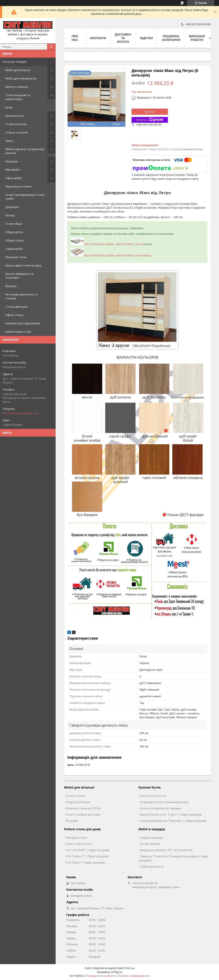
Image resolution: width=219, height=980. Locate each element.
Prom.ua (129, 968)
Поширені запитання (171, 38)
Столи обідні (13, 224)
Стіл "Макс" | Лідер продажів (85, 862)
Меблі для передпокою (21, 78)
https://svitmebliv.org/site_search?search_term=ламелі (111, 255)
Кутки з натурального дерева (160, 808)
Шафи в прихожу (151, 837)
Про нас (75, 38)
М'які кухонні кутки (153, 796)
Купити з (149, 120)
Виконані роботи (197, 38)
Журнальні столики (18, 186)
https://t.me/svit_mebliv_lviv (20, 413)
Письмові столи (15, 257)
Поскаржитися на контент (101, 975)
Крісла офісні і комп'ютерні (23, 265)
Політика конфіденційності (134, 975)
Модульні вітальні (78, 802)
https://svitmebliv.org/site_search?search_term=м (107, 244)
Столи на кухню (16, 124)
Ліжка (9, 141)
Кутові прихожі (150, 844)
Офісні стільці (14, 315)
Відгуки (146, 38)
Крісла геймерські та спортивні (19, 276)
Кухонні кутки (14, 116)
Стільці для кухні (16, 306)
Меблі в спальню (16, 87)
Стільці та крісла (16, 132)
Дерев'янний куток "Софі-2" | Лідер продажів (171, 814)
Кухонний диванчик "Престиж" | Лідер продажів (173, 821)
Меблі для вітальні (17, 70)
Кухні (8, 107)
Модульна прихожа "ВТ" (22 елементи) (166, 850)
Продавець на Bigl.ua (109, 972)
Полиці (10, 215)
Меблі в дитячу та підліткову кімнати (24, 151)
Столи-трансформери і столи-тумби (25, 196)
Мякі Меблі (12, 170)
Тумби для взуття (152, 866)
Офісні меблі (13, 178)
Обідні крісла (14, 232)
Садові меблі (14, 249)
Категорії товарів (14, 62)
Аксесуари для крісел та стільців (21, 296)
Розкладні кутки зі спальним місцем (164, 802)
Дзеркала (12, 207)
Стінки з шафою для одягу (83, 814)
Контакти (98, 38)
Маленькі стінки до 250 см (83, 808)
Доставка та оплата (123, 38)
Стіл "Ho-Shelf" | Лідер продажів (88, 850)
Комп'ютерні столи (18, 332)
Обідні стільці (14, 240)
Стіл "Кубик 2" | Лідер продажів (87, 856)
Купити (150, 112)
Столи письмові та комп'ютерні (17, 97)
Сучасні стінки (75, 796)
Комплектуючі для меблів (22, 323)
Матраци (11, 161)
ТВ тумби (72, 821)
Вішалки (10, 286)
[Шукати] (51, 46)
